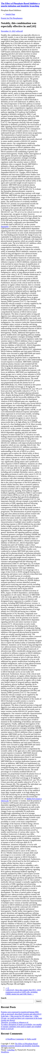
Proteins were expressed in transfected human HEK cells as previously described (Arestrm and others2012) (21, 1013)
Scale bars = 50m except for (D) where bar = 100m (19, 1016)
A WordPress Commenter (15, 1039)
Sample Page (10, 14)
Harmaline (5, 226)
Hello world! (31, 1039)
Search (3, 998)
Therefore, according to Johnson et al (14, 1022)
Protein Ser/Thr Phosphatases (11, 18)
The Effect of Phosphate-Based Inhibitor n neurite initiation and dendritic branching (20, 4)
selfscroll (19, 31)
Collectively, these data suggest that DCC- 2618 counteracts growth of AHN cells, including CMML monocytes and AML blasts (23, 992)
